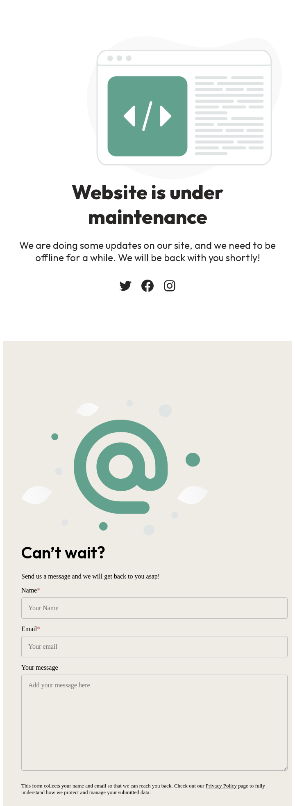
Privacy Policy (221, 786)
